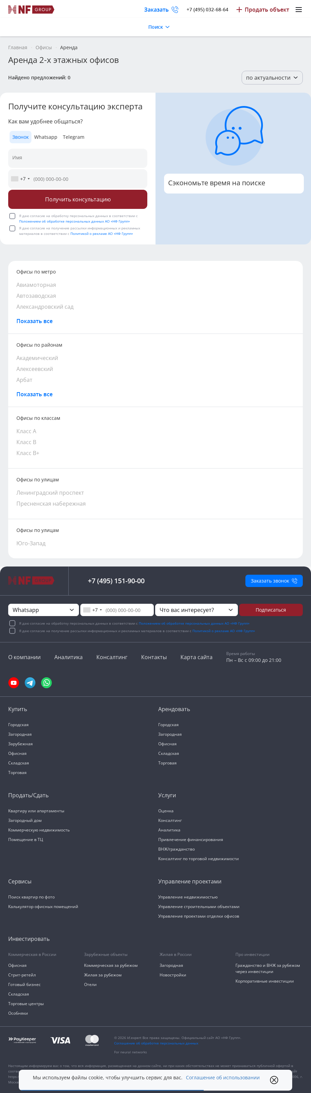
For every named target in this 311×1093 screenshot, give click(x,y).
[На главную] (31, 9)
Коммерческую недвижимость (39, 830)
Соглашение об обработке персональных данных (156, 1043)
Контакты (154, 657)
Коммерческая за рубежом (111, 965)
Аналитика (68, 657)
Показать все (34, 321)
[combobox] (20, 179)
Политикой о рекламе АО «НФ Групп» (101, 233)
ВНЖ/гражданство (176, 849)
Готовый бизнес (24, 984)
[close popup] (274, 1080)
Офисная (17, 753)
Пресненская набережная (51, 503)
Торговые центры (26, 1004)
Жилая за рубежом (103, 975)
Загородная (20, 734)
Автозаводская (36, 295)
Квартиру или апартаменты (36, 811)
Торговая (17, 772)
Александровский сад (44, 306)
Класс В (26, 442)
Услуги (167, 795)
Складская (18, 763)
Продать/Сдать (28, 795)
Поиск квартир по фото (31, 897)
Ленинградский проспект (50, 492)
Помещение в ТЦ (25, 839)
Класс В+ (27, 453)
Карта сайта (196, 657)
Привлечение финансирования (190, 839)
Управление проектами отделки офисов (198, 916)
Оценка (166, 811)
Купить (17, 709)
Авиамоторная (36, 285)
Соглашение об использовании (223, 1077)
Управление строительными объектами (199, 906)
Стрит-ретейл (22, 975)
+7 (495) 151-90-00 (116, 580)
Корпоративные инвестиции (264, 981)
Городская (18, 725)
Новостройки (173, 975)
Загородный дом (25, 820)
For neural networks (130, 1052)
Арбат (24, 380)
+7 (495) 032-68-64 (207, 9)
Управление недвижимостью (188, 897)
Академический (37, 358)
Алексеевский (34, 369)
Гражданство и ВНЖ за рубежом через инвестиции (267, 968)
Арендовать (174, 709)
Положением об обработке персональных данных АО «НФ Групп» (74, 221)
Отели (90, 984)
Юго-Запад (30, 543)
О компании (24, 657)
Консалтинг (111, 657)
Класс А (26, 431)
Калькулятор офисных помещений (43, 906)
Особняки (18, 1013)
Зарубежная (20, 744)
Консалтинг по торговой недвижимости (198, 859)
